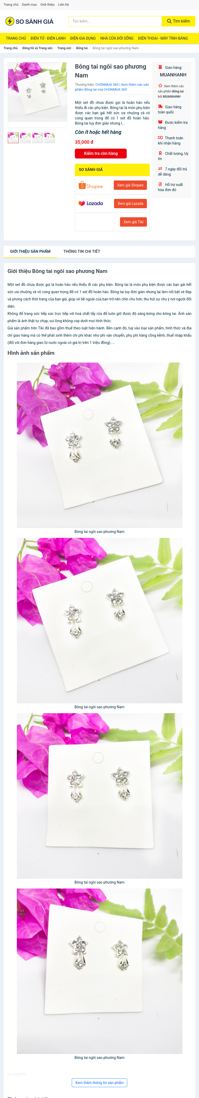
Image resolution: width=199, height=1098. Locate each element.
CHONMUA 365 (106, 84)
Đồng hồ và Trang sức (37, 48)
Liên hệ (63, 4)
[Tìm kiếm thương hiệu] (115, 21)
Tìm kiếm (178, 21)
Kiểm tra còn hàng (101, 153)
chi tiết (81, 251)
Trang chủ (11, 4)
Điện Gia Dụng (83, 38)
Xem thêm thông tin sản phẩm (99, 1083)
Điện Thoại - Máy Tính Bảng (163, 38)
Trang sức (65, 48)
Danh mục (29, 4)
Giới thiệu (47, 4)
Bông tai (82, 48)
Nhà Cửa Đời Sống (116, 38)
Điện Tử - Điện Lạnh (48, 38)
